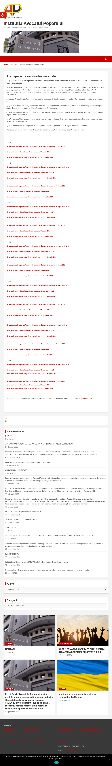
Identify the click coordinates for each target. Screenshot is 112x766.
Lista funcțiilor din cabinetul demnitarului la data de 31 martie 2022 (28, 310)
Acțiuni (9, 643)
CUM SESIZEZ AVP (33, 730)
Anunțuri (9, 689)
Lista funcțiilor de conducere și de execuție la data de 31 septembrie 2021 (31, 336)
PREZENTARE (9, 730)
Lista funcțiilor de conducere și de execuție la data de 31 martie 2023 (29, 276)
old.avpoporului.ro (86, 398)
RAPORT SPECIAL (12, 554)
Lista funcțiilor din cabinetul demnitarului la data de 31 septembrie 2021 (30, 330)
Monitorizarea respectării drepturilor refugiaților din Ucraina (28, 462)
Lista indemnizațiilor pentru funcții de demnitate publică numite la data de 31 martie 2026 (35, 146)
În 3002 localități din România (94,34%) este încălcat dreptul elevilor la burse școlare (37, 562)
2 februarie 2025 (65, 655)
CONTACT (62, 740)
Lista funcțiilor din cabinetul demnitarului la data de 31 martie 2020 (28, 385)
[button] (3, 15)
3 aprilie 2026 (10, 652)
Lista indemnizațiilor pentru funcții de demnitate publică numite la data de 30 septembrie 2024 (37, 207)
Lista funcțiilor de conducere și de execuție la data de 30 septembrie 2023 (31, 257)
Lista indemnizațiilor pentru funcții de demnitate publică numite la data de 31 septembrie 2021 (37, 325)
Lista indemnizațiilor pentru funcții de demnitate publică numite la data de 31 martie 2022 (35, 304)
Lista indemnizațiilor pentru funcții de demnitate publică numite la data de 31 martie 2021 (35, 344)
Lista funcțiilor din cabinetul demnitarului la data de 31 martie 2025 (28, 191)
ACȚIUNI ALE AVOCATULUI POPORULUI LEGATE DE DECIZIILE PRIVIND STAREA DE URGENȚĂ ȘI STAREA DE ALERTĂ (50, 536)
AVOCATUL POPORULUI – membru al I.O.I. (21, 520)
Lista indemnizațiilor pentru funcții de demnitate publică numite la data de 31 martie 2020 (35, 381)
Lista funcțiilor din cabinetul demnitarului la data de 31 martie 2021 (28, 349)
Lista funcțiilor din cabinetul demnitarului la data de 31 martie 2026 (28, 152)
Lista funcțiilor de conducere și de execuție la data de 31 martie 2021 (29, 355)
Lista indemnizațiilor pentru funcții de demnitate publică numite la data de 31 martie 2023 (35, 265)
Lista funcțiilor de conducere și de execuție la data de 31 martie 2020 (29, 388)
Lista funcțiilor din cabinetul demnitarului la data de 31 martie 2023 (28, 270)
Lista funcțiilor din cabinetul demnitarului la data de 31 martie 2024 (28, 231)
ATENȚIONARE (11, 528)
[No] (109, 760)
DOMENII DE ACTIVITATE (90, 730)
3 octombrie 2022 (65, 700)
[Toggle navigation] (7, 59)
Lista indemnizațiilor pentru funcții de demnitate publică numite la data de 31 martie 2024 (35, 225)
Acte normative (65, 643)
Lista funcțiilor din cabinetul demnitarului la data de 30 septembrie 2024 (30, 212)
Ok (57, 762)
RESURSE (40, 740)
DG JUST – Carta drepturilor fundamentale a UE (23, 512)
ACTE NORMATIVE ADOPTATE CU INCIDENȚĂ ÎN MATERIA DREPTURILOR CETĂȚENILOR (39, 444)
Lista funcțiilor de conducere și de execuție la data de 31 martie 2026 (29, 157)
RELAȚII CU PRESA (17, 740)
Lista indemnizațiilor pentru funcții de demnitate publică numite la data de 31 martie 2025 (35, 186)
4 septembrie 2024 (12, 712)
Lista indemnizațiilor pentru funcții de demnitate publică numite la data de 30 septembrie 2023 (37, 246)
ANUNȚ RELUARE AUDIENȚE (16, 470)
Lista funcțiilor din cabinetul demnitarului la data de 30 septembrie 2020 (30, 370)
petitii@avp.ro (69, 751)
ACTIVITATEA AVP (65, 730)
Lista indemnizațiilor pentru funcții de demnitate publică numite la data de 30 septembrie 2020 (37, 364)
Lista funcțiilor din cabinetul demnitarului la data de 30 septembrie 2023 (30, 251)
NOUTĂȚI (8, 436)
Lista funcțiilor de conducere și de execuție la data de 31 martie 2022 (29, 315)
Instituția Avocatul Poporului (33, 23)
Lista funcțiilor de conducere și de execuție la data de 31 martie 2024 (29, 236)
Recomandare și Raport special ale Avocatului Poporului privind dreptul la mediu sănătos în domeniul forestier (47, 570)
